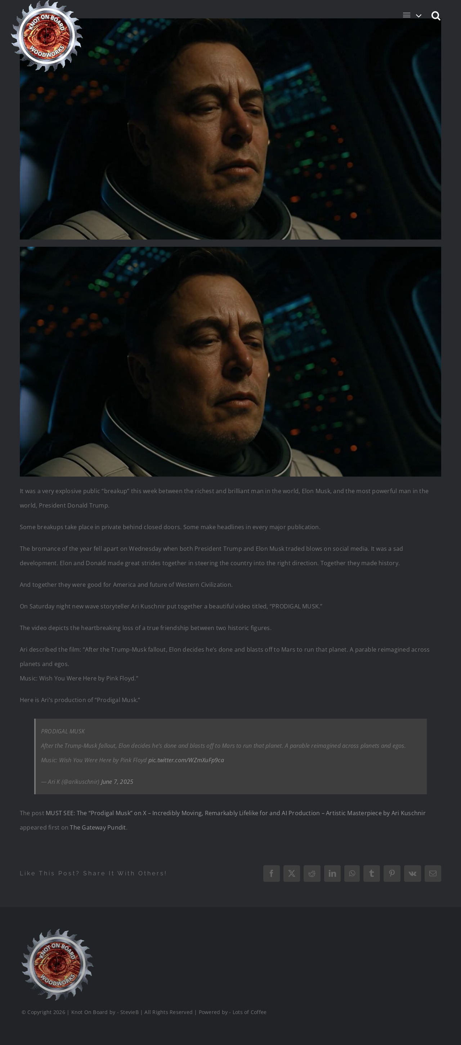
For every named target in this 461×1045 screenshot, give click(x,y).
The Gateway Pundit (98, 827)
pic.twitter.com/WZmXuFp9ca (186, 760)
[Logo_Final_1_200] (57, 931)
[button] (436, 15)
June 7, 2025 (117, 782)
